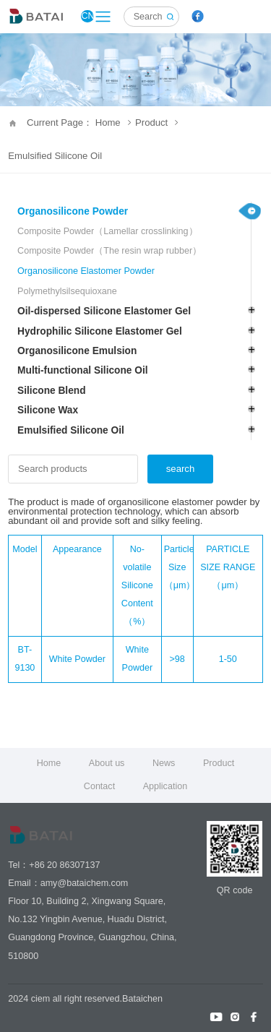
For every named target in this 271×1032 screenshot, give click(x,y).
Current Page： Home (79, 122)
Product (156, 122)
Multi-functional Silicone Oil (82, 370)
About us (107, 763)
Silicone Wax (47, 410)
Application (165, 786)
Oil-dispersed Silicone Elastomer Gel (104, 311)
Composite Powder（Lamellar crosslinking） (107, 231)
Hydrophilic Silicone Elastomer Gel (99, 331)
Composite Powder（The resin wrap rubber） (109, 251)
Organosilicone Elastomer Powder (86, 271)
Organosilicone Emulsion (77, 350)
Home (49, 763)
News (163, 763)
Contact (99, 786)
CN (87, 16)
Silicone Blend (51, 390)
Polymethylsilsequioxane (67, 291)
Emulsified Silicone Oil (55, 155)
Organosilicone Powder (72, 211)
